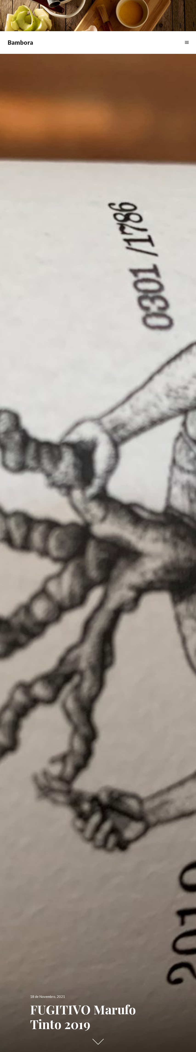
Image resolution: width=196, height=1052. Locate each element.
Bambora (20, 42)
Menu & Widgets (186, 47)
